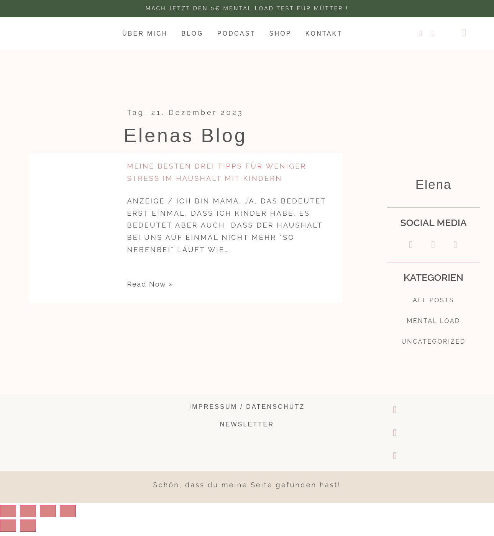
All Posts (433, 301)
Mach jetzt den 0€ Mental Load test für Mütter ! (247, 8)
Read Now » (150, 284)
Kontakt (324, 33)
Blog (193, 33)
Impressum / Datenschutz (247, 411)
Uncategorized (433, 345)
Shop (280, 33)
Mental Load (433, 323)
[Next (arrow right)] (39, 530)
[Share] (39, 515)
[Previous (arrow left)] (12, 530)
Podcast (236, 33)
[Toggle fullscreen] (67, 515)
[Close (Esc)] (12, 515)
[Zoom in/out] (95, 515)
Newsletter (247, 428)
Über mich (145, 33)
